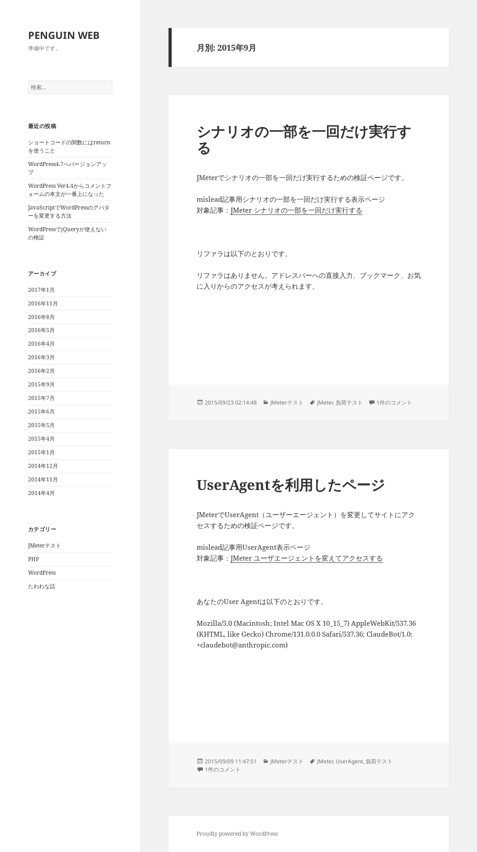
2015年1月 (41, 452)
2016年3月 (41, 357)
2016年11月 (43, 303)
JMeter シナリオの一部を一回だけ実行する (296, 209)
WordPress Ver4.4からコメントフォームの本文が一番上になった (69, 190)
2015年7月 (41, 398)
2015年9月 (41, 384)
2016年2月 (41, 371)
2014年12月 (43, 466)
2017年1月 (41, 290)
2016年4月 (41, 343)
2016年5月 (41, 330)
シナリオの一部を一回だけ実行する (304, 139)
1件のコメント (394, 402)
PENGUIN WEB (64, 35)
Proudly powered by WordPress (237, 834)
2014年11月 (43, 479)
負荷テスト (349, 402)
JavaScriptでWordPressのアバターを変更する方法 (69, 211)
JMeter (325, 402)
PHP (33, 559)
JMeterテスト (44, 545)
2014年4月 (41, 493)
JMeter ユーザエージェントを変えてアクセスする (307, 557)
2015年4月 (41, 439)
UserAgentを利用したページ (291, 484)
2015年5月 (41, 425)
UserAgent (349, 761)
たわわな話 (41, 586)
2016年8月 (41, 317)
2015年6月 (41, 411)
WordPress (42, 572)
